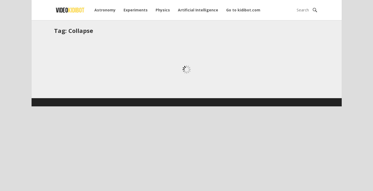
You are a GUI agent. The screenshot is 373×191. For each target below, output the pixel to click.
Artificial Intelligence (198, 9)
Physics (163, 9)
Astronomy (105, 9)
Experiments (136, 9)
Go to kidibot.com (243, 9)
